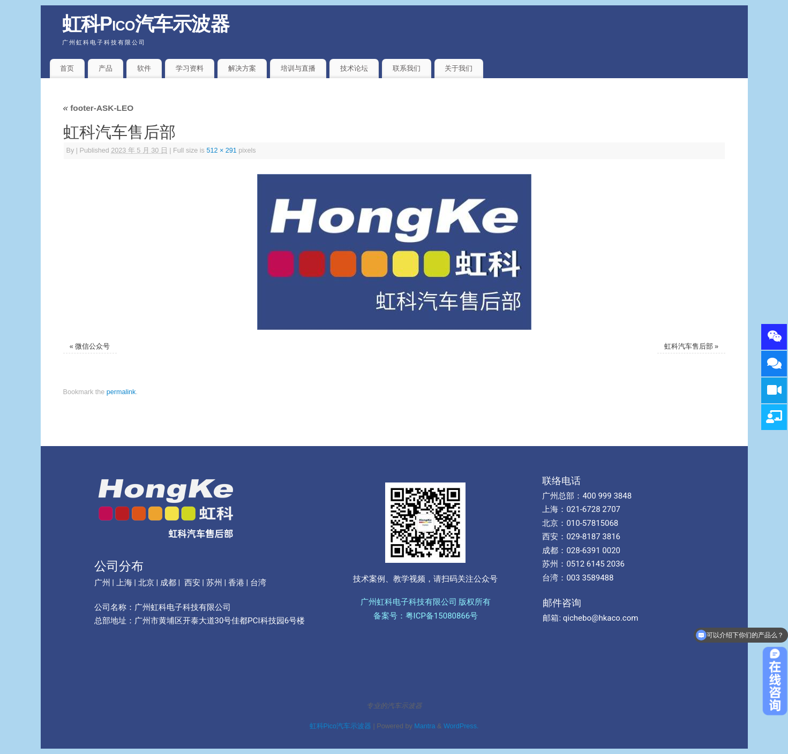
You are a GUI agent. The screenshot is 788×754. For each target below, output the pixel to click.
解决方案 (242, 68)
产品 (105, 68)
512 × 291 (221, 150)
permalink (121, 392)
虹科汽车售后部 (688, 346)
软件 (144, 68)
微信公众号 (92, 346)
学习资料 (190, 68)
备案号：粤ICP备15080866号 (425, 616)
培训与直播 (298, 68)
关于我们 (458, 68)
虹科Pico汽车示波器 (146, 24)
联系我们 (407, 68)
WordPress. (461, 726)
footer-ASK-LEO (98, 107)
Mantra (424, 726)
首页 (67, 68)
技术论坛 (354, 68)
